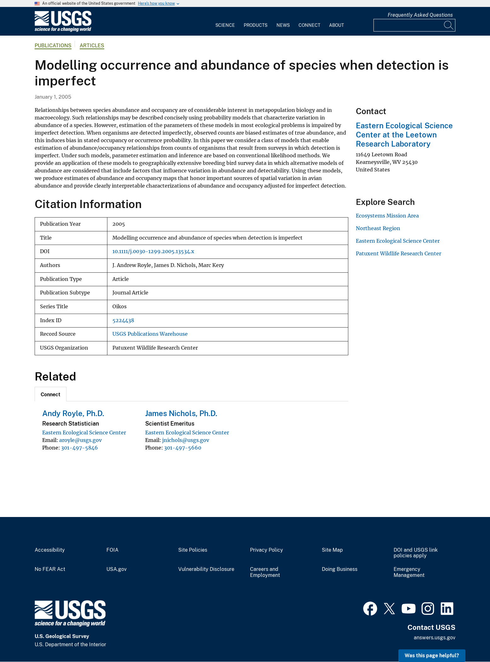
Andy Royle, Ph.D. (73, 413)
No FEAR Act (50, 569)
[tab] (50, 394)
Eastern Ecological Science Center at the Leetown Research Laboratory (404, 134)
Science (225, 25)
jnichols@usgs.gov (185, 440)
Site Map (332, 550)
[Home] (63, 30)
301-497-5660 (182, 447)
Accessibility (50, 550)
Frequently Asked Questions (420, 15)
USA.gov (116, 569)
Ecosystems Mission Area (387, 215)
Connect (309, 25)
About (336, 25)
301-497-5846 (79, 447)
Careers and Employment (265, 572)
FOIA (112, 550)
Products (255, 25)
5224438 (123, 320)
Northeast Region (378, 228)
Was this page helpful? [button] (432, 656)
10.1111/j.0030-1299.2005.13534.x (153, 251)
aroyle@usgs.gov (80, 440)
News (283, 25)
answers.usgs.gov (434, 638)
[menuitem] (225, 21)
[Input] (414, 25)
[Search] (449, 25)
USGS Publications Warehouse (150, 334)
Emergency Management (409, 572)
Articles (92, 46)
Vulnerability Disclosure (206, 569)
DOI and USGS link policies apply (416, 553)
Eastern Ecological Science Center (84, 432)
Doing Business (339, 569)
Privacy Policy (266, 550)
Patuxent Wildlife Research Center (398, 253)
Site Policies (192, 550)
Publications (53, 46)
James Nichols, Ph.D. (181, 413)
